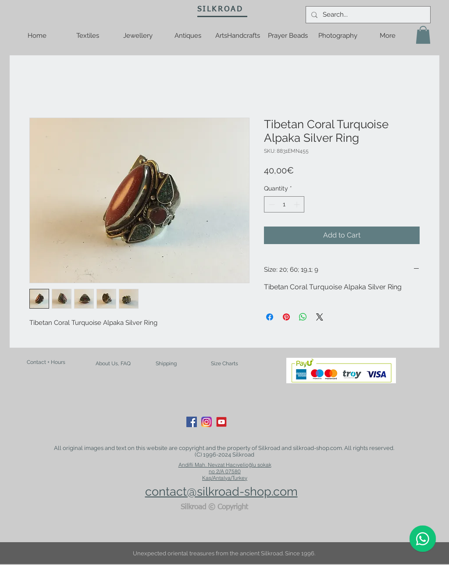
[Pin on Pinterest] (286, 317)
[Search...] (367, 15)
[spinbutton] (284, 204)
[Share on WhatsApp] (303, 317)
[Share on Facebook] (269, 317)
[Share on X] (319, 317)
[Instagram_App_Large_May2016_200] (206, 422)
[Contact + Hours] (46, 362)
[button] (423, 35)
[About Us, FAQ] (113, 363)
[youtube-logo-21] (221, 422)
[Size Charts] (224, 364)
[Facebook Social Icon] (191, 422)
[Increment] (297, 204)
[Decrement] (270, 204)
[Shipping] (166, 364)
